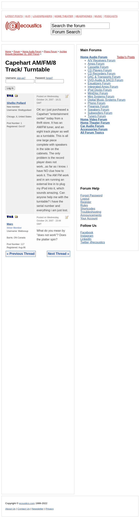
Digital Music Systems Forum (106, 99)
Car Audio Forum (92, 126)
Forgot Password (91, 195)
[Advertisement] (38, 378)
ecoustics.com (27, 503)
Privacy (50, 508)
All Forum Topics (92, 132)
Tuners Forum (97, 116)
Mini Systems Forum (101, 96)
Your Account (89, 218)
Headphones (83, 16)
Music (98, 16)
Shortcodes (87, 208)
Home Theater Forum (95, 122)
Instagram (86, 235)
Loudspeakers (42, 16)
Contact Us (24, 508)
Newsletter (37, 508)
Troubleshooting (90, 211)
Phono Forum (96, 103)
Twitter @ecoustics (92, 242)
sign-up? (21, 78)
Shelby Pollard (16, 102)
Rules (84, 205)
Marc (10, 223)
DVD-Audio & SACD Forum (105, 80)
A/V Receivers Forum (101, 60)
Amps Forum (96, 63)
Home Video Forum (93, 119)
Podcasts (111, 16)
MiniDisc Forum (98, 93)
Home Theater (64, 16)
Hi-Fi (27, 16)
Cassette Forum (98, 67)
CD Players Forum (100, 70)
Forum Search (66, 31)
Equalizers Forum (99, 83)
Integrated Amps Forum (103, 86)
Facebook (86, 232)
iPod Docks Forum (100, 89)
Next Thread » (58, 254)
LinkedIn (86, 239)
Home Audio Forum (93, 57)
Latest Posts (14, 16)
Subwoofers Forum (100, 112)
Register (85, 202)
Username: (20, 80)
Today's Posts (126, 57)
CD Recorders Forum (101, 73)
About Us (10, 508)
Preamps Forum (98, 106)
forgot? (49, 78)
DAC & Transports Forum (104, 76)
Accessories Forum (94, 129)
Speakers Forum (98, 109)
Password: (49, 80)
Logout (84, 198)
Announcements (91, 215)
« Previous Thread (21, 254)
